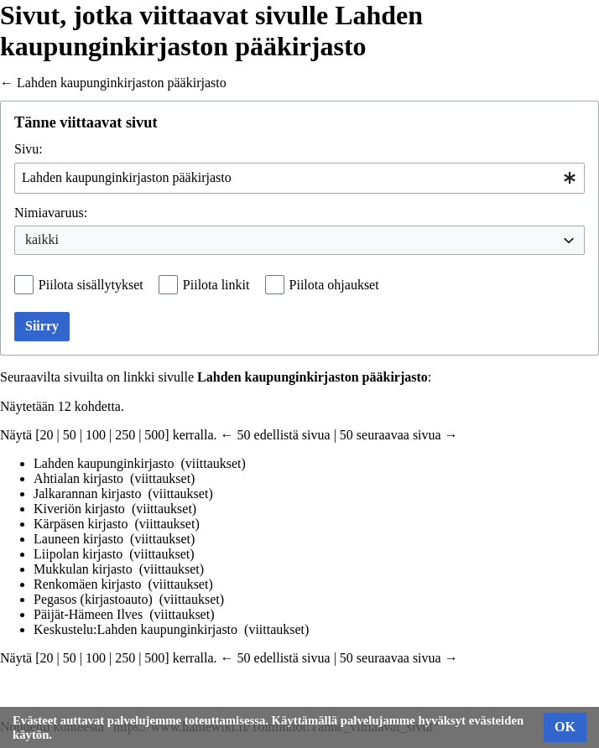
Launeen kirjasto (78, 539)
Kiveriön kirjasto (79, 508)
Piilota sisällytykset (91, 285)
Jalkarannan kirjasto (87, 493)
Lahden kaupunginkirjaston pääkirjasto (122, 82)
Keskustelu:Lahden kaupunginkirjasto (135, 629)
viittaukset (213, 463)
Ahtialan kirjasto (78, 478)
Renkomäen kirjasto (87, 584)
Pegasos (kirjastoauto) (93, 599)
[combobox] (299, 178)
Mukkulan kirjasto (83, 569)
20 (47, 435)
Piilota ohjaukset (334, 285)
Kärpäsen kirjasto (81, 524)
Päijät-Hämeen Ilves (88, 614)
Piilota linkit (216, 285)
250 (125, 435)
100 (96, 435)
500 (154, 435)
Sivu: (28, 149)
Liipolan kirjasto (78, 554)
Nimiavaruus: (50, 212)
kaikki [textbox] (42, 239)
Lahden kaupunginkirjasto (104, 463)
